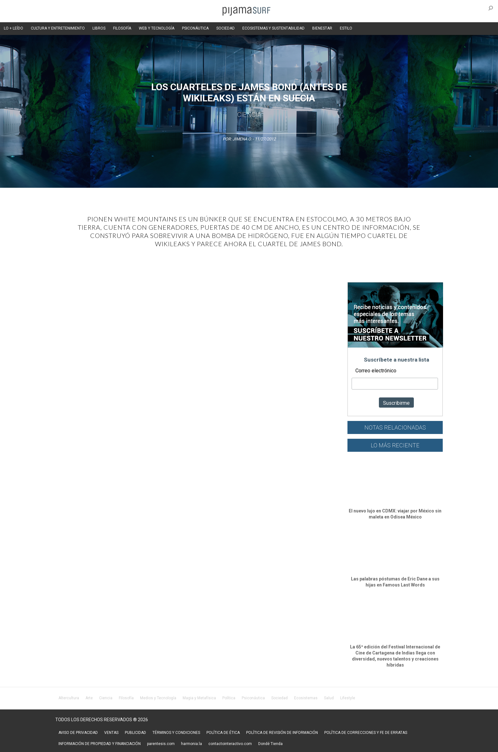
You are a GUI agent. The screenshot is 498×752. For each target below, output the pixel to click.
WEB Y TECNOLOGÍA (156, 28)
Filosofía (126, 698)
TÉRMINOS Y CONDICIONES (176, 732)
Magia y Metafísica (199, 698)
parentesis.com (161, 744)
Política (228, 698)
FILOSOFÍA (122, 28)
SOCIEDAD (225, 28)
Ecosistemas (306, 698)
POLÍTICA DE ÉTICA (223, 732)
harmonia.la (191, 744)
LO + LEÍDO (13, 28)
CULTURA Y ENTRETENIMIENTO (58, 28)
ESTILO (346, 28)
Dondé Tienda (270, 744)
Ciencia (249, 115)
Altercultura (68, 698)
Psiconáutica (253, 698)
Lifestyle (347, 698)
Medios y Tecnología (158, 698)
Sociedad (279, 698)
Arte (89, 698)
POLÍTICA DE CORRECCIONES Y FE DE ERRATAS (365, 732)
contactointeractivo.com (230, 744)
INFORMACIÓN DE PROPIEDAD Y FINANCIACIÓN (99, 744)
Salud (329, 698)
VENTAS (111, 732)
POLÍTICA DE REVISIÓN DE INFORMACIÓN (282, 732)
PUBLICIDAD (135, 732)
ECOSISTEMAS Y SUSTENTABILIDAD (273, 28)
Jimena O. (242, 139)
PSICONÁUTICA (195, 28)
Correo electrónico (375, 371)
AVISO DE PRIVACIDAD (78, 732)
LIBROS (98, 28)
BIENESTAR (322, 28)
